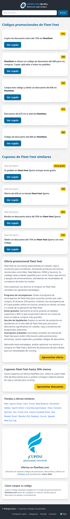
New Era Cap (10, 420)
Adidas (7, 407)
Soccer (43, 416)
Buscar (63, 12)
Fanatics (58, 407)
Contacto (52, 514)
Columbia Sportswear (36, 407)
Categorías (33, 514)
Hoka (50, 407)
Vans (25, 403)
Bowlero (35, 416)
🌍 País (63, 514)
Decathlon (54, 403)
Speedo (51, 416)
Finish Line (23, 412)
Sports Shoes (16, 403)
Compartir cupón (19, 514)
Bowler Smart (10, 416)
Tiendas (43, 514)
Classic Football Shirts (39, 412)
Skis (53, 412)
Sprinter (8, 412)
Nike (6, 403)
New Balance (42, 403)
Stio (15, 412)
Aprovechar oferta (52, 357)
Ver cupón (12, 44)
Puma (32, 403)
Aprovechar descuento (50, 386)
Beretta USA (24, 416)
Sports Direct (18, 407)
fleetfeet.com (23, 474)
